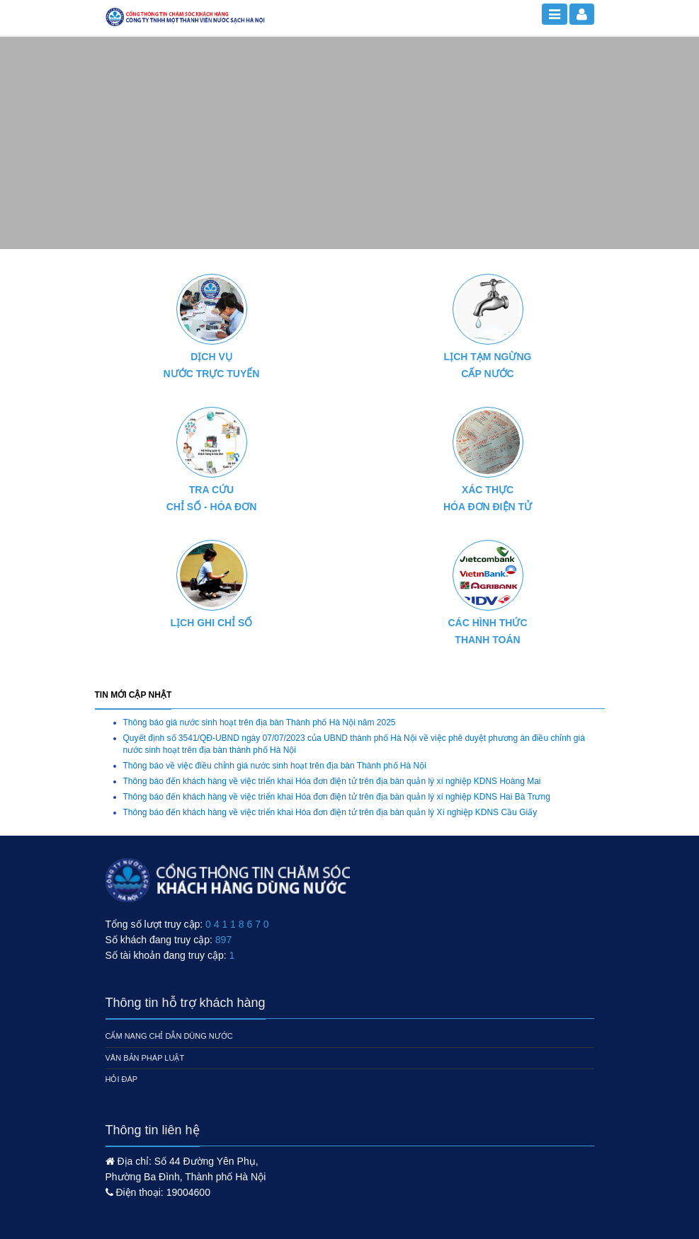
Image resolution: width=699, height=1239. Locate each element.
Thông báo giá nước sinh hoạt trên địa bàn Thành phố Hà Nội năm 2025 (259, 722)
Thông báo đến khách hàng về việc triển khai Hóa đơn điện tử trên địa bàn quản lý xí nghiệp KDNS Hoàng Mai (332, 781)
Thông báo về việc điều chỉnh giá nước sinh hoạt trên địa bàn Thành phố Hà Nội (274, 766)
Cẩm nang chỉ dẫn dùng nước (169, 1036)
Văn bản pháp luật (145, 1058)
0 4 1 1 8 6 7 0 (237, 924)
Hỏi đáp (122, 1079)
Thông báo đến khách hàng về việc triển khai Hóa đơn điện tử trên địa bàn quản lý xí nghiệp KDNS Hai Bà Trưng (336, 797)
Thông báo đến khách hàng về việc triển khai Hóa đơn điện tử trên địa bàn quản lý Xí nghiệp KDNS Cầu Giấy (330, 812)
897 (223, 939)
